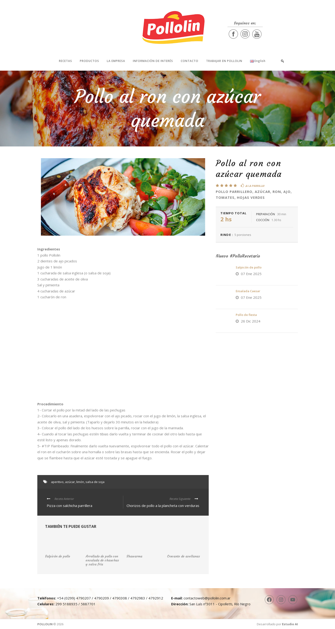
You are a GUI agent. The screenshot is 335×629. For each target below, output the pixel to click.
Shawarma (134, 556)
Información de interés (153, 61)
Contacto (189, 61)
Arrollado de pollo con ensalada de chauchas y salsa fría (102, 560)
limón (80, 482)
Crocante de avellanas (183, 556)
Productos (89, 61)
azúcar (70, 482)
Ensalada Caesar (248, 291)
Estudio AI (290, 624)
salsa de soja (94, 482)
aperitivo (57, 482)
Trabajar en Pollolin (224, 61)
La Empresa (116, 61)
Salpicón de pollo (249, 267)
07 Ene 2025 (251, 273)
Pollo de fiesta (246, 315)
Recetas (65, 61)
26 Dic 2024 (250, 321)
